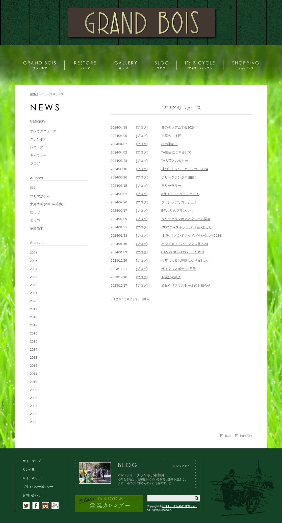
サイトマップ (32, 461)
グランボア (38, 139)
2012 (33, 365)
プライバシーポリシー (38, 486)
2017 (33, 325)
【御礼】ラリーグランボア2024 (184, 169)
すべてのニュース (43, 131)
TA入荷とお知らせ (174, 161)
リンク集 (29, 469)
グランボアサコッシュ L (179, 202)
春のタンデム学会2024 (178, 127)
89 (144, 299)
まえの (35, 220)
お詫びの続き (171, 277)
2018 (33, 317)
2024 (33, 269)
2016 (33, 333)
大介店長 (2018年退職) (46, 204)
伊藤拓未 (36, 228)
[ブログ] (142, 127)
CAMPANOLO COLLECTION (182, 252)
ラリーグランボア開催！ (179, 177)
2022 (33, 285)
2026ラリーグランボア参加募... (143, 475)
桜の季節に (169, 144)
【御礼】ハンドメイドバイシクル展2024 (191, 235)
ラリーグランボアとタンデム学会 (186, 219)
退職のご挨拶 (171, 136)
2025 (33, 261)
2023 (33, 277)
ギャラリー (38, 155)
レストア (36, 147)
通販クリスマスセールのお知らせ (186, 285)
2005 (33, 422)
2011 (33, 374)
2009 (33, 390)
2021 (33, 293)
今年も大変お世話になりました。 (186, 260)
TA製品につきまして (176, 152)
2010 (33, 382)
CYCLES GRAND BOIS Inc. (179, 506)
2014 (33, 349)
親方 (33, 188)
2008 (33, 398)
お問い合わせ (32, 495)
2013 (33, 357)
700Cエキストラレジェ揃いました (186, 227)
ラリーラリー (171, 186)
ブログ (35, 163)
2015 (33, 341)
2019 (33, 309)
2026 (33, 253)
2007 (33, 406)
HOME (34, 94)
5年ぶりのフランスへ (177, 210)
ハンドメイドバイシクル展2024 (184, 244)
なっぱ (35, 212)
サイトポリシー (33, 478)
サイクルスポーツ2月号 (178, 269)
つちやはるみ (40, 196)
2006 (33, 414)
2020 (33, 301)
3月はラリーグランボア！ (180, 194)
